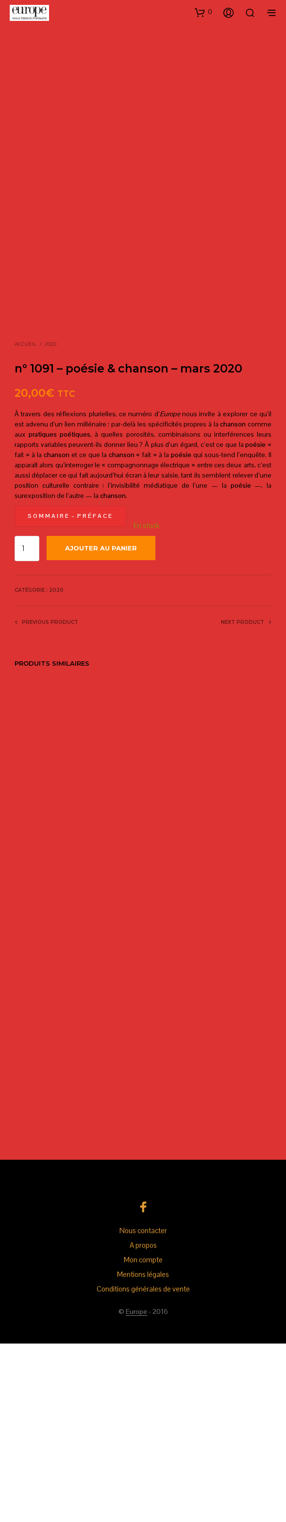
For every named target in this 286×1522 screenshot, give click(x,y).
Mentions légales (143, 1452)
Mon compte (143, 1438)
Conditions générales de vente (143, 1467)
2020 (50, 522)
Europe (136, 1490)
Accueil (25, 522)
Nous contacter (143, 1409)
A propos (143, 1423)
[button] (203, 12)
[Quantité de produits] (27, 727)
